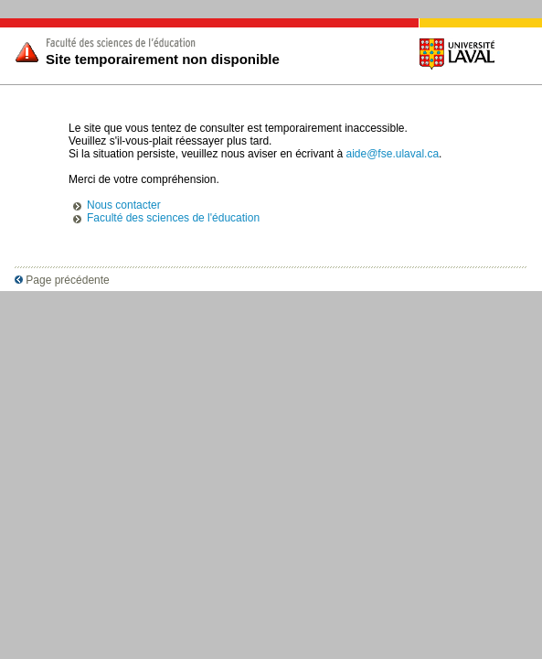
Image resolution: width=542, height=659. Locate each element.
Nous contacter (124, 205)
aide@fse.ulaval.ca (393, 153)
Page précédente (62, 280)
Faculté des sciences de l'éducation (173, 217)
